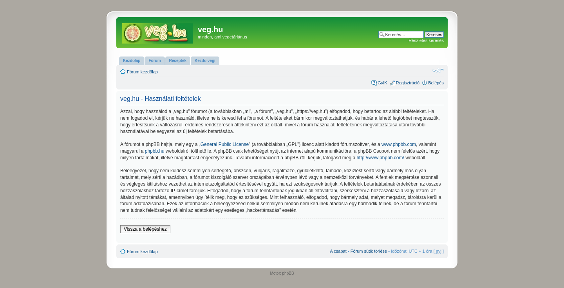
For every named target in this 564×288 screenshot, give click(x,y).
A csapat (338, 251)
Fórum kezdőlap (142, 71)
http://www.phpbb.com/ (380, 157)
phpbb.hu (154, 151)
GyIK (382, 82)
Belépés (436, 82)
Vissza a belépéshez (145, 229)
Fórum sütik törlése (369, 251)
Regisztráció (408, 82)
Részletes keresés (426, 40)
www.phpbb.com (398, 144)
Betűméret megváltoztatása (438, 70)
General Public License (225, 144)
